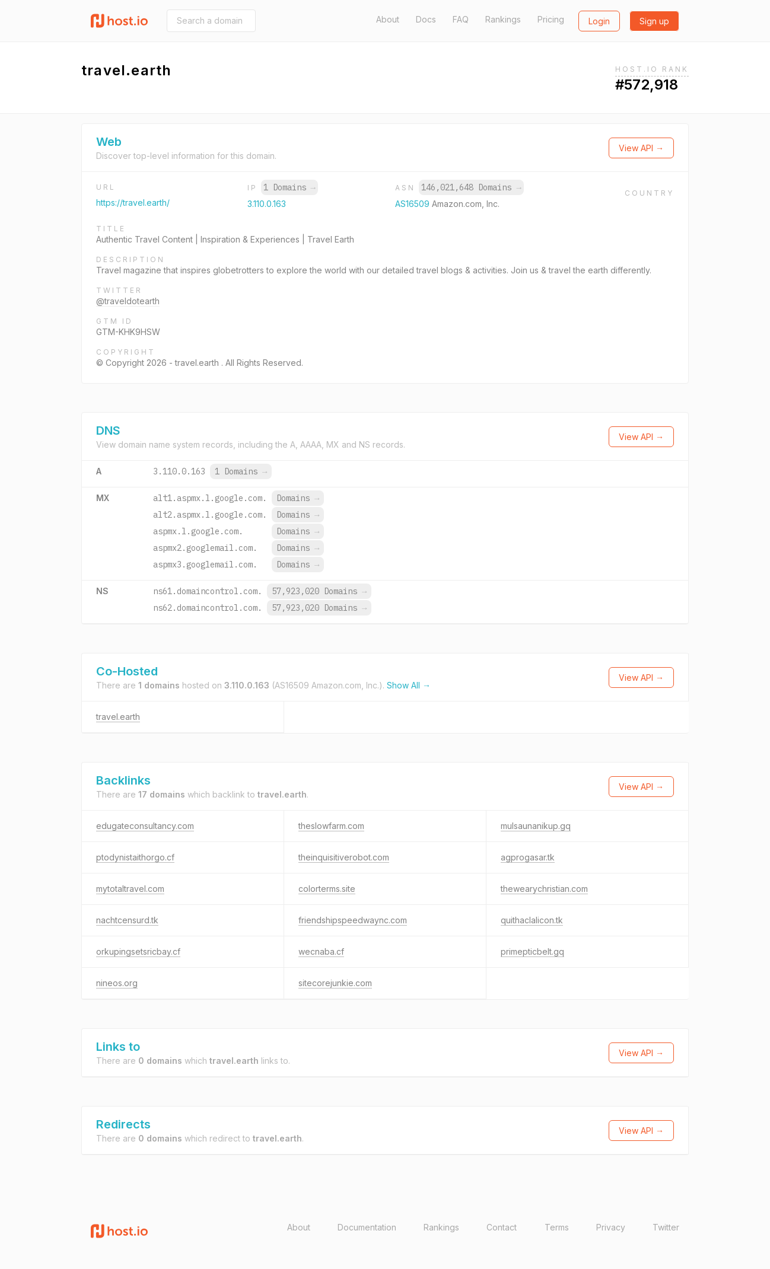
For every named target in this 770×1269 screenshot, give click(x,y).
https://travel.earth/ (133, 202)
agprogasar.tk (528, 857)
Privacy (610, 1227)
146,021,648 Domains (471, 187)
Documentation (367, 1227)
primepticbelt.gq (532, 951)
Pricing (550, 19)
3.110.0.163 (266, 204)
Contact (501, 1227)
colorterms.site (326, 889)
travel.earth (118, 717)
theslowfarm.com (331, 826)
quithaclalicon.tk (532, 920)
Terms (557, 1227)
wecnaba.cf (321, 951)
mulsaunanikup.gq (536, 826)
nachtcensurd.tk (127, 920)
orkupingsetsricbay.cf (138, 951)
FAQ (461, 19)
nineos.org (117, 983)
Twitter (666, 1227)
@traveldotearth (128, 301)
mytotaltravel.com (130, 889)
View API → (641, 148)
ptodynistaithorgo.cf (135, 857)
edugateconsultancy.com (145, 826)
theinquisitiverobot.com (343, 857)
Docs (426, 19)
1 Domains (289, 187)
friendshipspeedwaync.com (352, 920)
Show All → (409, 685)
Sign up (654, 21)
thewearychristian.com (544, 889)
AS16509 (413, 204)
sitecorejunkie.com (335, 983)
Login (599, 21)
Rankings (503, 19)
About (387, 19)
